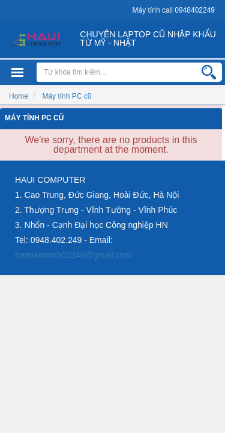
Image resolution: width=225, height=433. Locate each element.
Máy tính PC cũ (34, 117)
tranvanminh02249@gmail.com (73, 255)
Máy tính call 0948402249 (174, 10)
